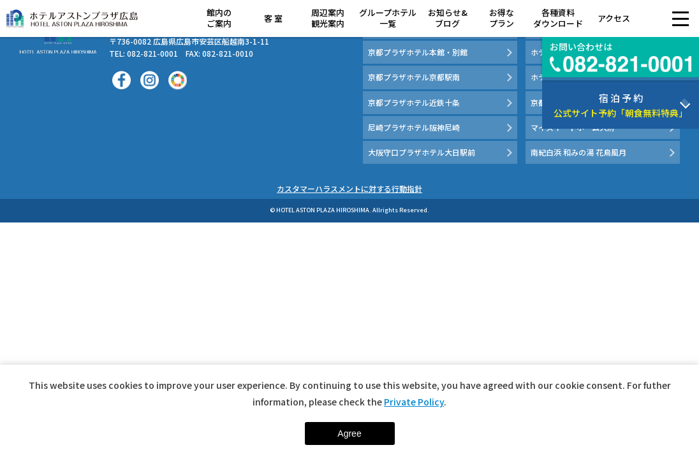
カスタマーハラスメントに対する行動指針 (349, 188)
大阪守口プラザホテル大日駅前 (421, 152)
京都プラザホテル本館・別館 (417, 52)
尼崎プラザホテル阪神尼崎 (414, 127)
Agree (349, 433)
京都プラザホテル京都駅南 (414, 76)
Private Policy (414, 401)
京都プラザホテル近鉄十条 (414, 102)
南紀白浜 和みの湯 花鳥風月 (578, 152)
